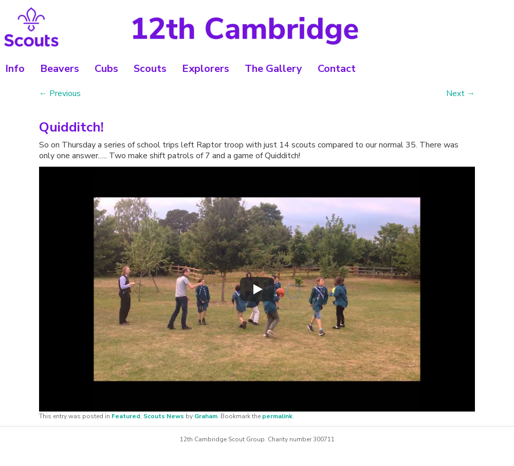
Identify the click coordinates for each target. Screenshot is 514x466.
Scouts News (163, 416)
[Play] (257, 289)
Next (460, 93)
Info (15, 69)
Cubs (106, 69)
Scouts (150, 69)
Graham (205, 416)
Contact (337, 69)
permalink (277, 416)
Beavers (59, 69)
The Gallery (273, 69)
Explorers (205, 69)
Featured (126, 416)
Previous (60, 93)
